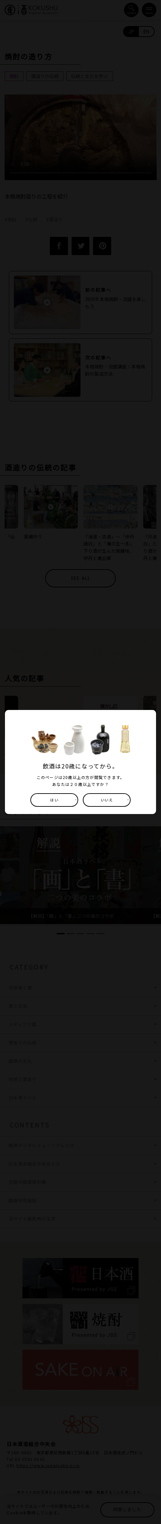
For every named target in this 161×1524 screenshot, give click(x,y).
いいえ (106, 800)
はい (54, 800)
